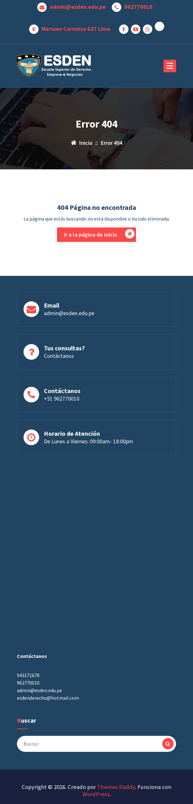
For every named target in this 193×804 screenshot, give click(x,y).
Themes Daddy (116, 786)
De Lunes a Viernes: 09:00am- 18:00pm (88, 463)
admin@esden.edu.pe (78, 6)
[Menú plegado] (170, 66)
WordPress (96, 794)
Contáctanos (59, 377)
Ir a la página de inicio (99, 234)
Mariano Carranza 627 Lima (76, 28)
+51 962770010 (61, 420)
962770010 (138, 6)
